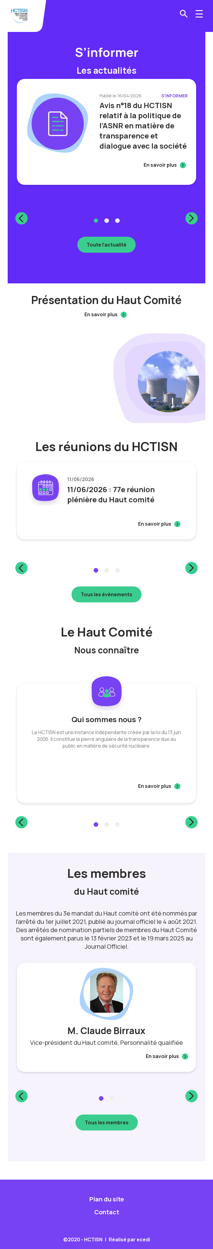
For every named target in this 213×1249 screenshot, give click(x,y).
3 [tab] (117, 220)
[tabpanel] (106, 132)
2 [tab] (106, 220)
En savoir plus (160, 164)
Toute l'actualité (106, 244)
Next (191, 218)
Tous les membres (107, 1122)
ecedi (143, 1239)
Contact (106, 1212)
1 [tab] (96, 220)
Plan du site (106, 1199)
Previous (21, 218)
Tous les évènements (106, 594)
